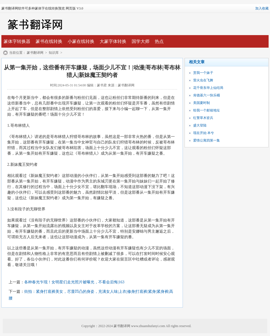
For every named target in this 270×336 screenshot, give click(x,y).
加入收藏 (262, 8)
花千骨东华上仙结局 (208, 88)
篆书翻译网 (35, 53)
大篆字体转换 (113, 41)
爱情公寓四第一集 (206, 140)
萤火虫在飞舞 (203, 80)
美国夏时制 (201, 103)
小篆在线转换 (81, 41)
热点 (159, 41)
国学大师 (140, 41)
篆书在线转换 (49, 41)
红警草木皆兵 (203, 118)
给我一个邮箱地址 (206, 110)
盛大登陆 (200, 125)
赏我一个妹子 (203, 73)
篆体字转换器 (17, 41)
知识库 (54, 53)
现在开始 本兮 (203, 133)
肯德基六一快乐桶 (206, 95)
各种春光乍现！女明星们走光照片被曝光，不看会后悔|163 (74, 282)
